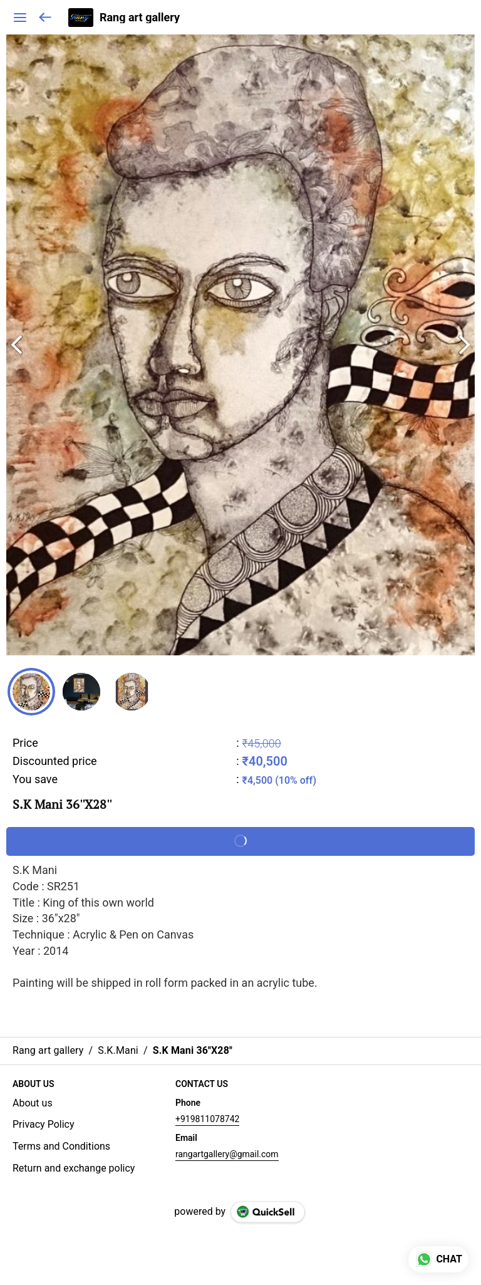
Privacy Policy (44, 1124)
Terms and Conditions (61, 1146)
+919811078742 (207, 1119)
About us (33, 1103)
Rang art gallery (140, 17)
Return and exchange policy (74, 1168)
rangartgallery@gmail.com (227, 1154)
